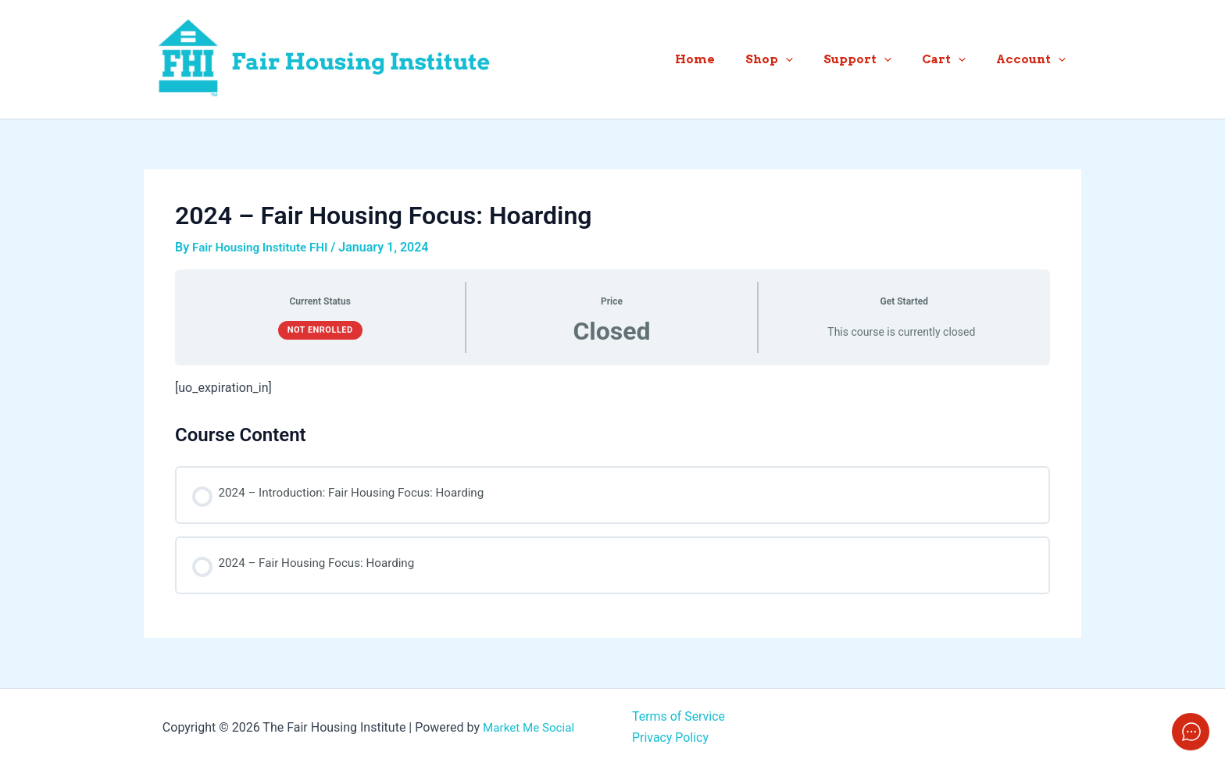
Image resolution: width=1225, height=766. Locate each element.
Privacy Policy (670, 736)
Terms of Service (679, 716)
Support (875, 59)
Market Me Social (528, 726)
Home (727, 59)
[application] (810, 59)
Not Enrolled (320, 329)
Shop (794, 59)
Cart (955, 59)
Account (1035, 59)
